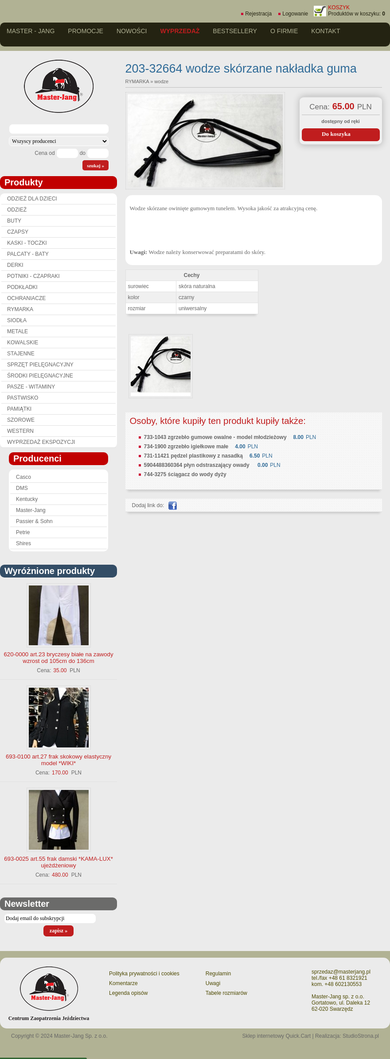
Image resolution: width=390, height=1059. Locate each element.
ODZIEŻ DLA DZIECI (32, 199)
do (83, 153)
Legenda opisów (128, 993)
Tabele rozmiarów (226, 993)
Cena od (45, 153)
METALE (17, 331)
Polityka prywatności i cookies (144, 973)
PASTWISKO (22, 398)
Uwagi (213, 983)
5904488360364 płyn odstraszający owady (197, 465)
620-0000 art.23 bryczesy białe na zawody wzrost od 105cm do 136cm (58, 657)
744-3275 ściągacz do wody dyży (185, 474)
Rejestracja (258, 14)
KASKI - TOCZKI (27, 243)
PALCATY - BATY (28, 254)
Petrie (23, 532)
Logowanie (295, 14)
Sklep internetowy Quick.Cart (276, 1036)
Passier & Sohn (34, 521)
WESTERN (20, 431)
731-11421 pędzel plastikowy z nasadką (193, 456)
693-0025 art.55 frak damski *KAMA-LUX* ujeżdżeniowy (58, 862)
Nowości (132, 31)
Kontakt (325, 31)
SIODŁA (17, 320)
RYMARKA (20, 309)
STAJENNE (21, 353)
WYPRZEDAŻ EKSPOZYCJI (41, 442)
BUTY (14, 221)
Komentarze (123, 983)
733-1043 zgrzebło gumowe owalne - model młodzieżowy (215, 437)
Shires (23, 543)
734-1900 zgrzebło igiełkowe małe (186, 446)
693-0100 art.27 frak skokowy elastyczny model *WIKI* (58, 759)
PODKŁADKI (22, 287)
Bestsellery (235, 31)
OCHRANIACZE (26, 298)
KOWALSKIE (22, 342)
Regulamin (218, 973)
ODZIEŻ (17, 210)
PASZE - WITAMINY (31, 387)
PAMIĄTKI (19, 409)
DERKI (15, 265)
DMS (22, 488)
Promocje (85, 31)
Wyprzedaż (179, 31)
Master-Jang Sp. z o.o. (81, 1036)
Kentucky (27, 499)
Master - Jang (31, 31)
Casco (23, 477)
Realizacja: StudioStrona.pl (347, 1036)
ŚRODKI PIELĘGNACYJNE (40, 376)
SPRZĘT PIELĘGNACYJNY (40, 365)
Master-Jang (31, 510)
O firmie (284, 31)
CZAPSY (17, 232)
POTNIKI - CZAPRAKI (33, 276)
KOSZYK (339, 7)
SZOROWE (21, 420)
